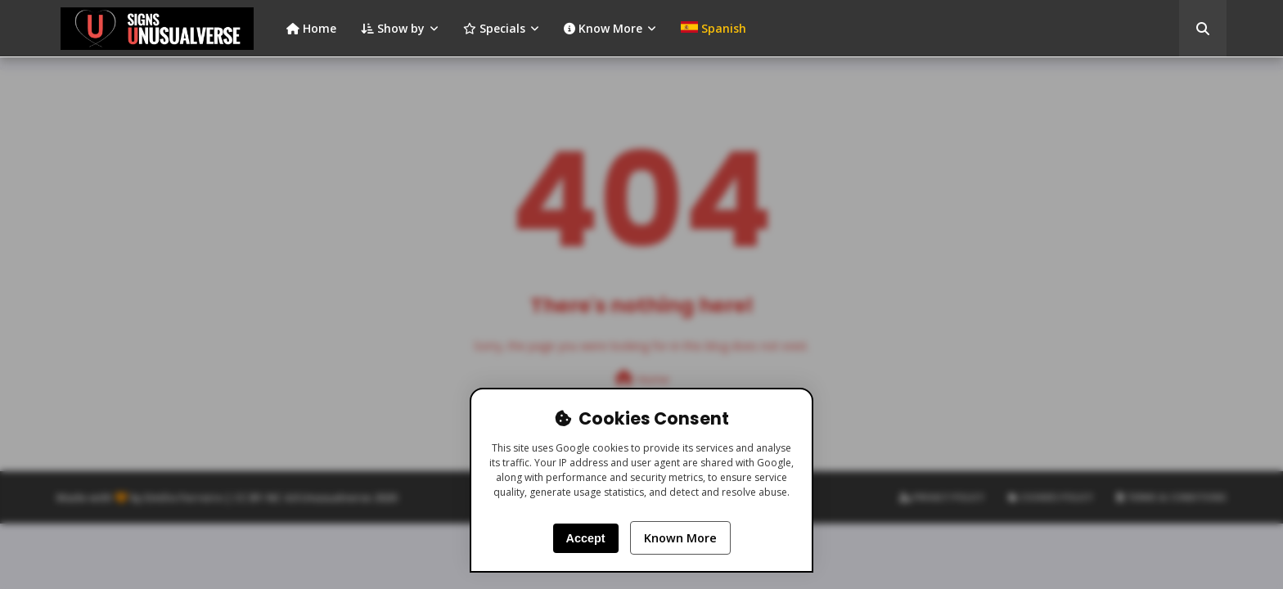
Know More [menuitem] (603, 28)
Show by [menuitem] (393, 28)
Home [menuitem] (311, 28)
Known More (680, 538)
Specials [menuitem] (494, 28)
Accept (585, 538)
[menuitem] (714, 28)
